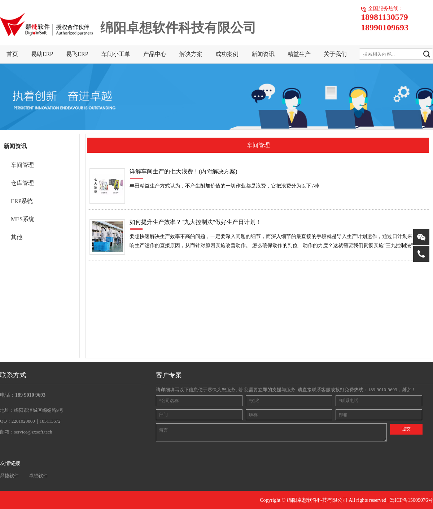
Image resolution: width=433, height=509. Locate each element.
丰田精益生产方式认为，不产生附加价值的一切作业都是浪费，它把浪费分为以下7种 (224, 186)
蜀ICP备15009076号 (411, 500)
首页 (12, 54)
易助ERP (42, 54)
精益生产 (299, 54)
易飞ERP (77, 54)
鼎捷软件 (9, 475)
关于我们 (335, 54)
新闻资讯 (263, 54)
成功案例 (227, 54)
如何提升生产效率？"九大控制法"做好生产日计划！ (195, 222)
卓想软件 (38, 475)
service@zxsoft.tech (33, 432)
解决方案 (190, 54)
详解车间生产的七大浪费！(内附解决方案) (183, 171)
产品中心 (154, 54)
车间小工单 (115, 54)
